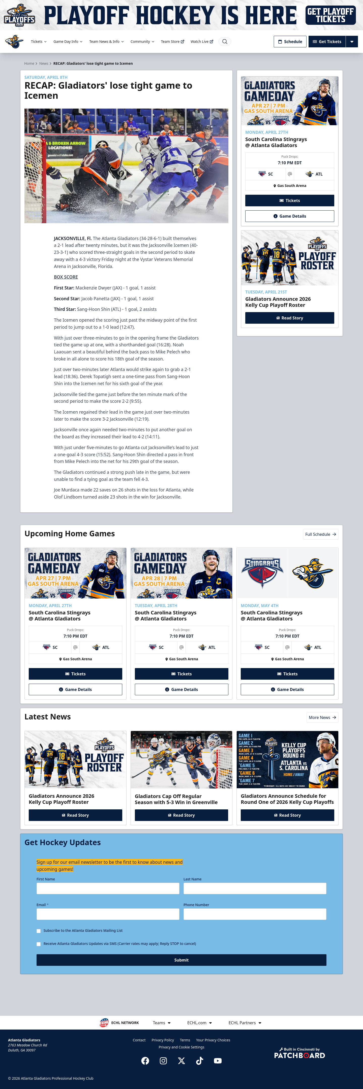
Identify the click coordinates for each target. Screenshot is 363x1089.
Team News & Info (106, 41)
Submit (181, 981)
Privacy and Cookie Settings (181, 1047)
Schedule (290, 41)
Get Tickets (327, 41)
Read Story (289, 327)
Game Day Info (68, 41)
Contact (139, 1040)
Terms (185, 1040)
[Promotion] (181, 15)
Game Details (289, 225)
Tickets (39, 41)
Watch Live (202, 41)
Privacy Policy (163, 1040)
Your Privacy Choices (213, 1040)
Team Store (173, 41)
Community (143, 41)
